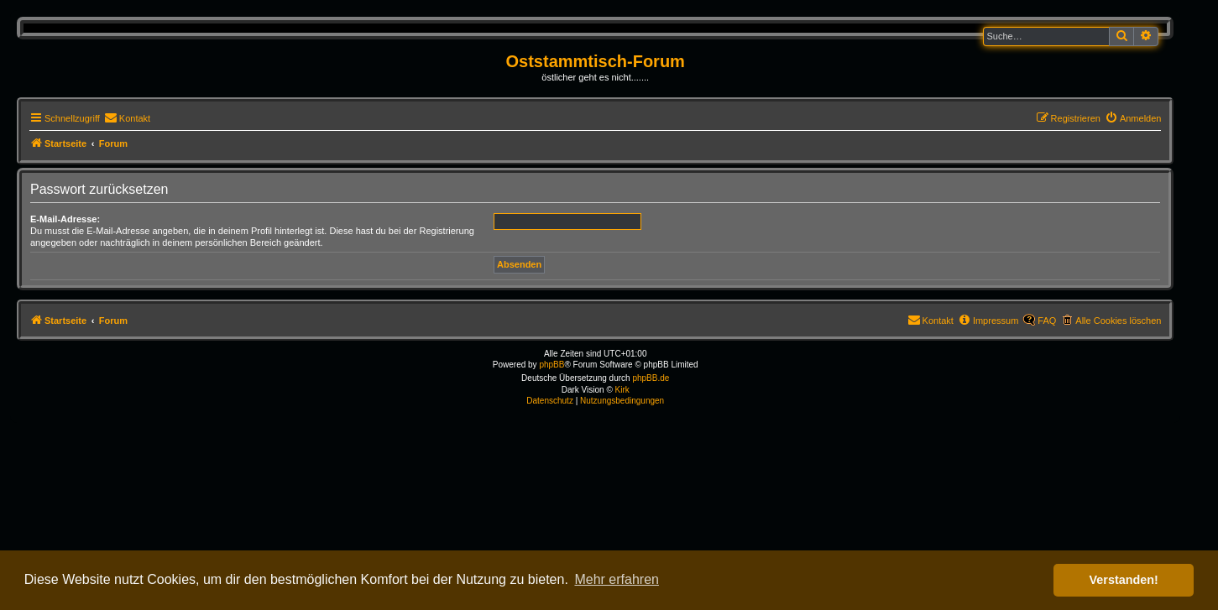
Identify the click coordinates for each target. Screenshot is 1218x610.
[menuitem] (127, 118)
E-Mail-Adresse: (65, 219)
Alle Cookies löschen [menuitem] (1118, 320)
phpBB (551, 364)
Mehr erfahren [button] (616, 579)
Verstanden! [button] (1124, 580)
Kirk (622, 389)
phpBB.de (650, 378)
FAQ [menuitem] (1047, 320)
